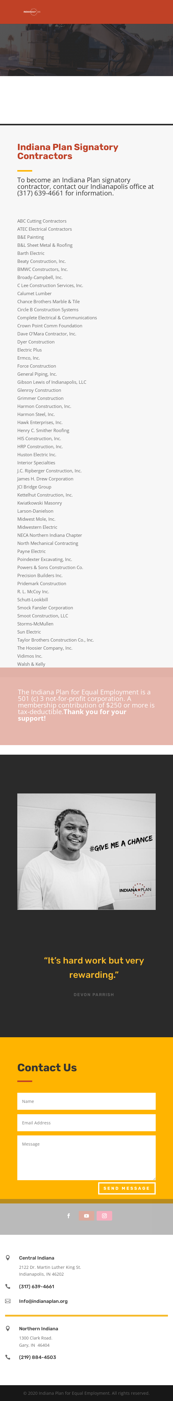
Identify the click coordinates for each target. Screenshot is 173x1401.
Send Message (127, 1188)
